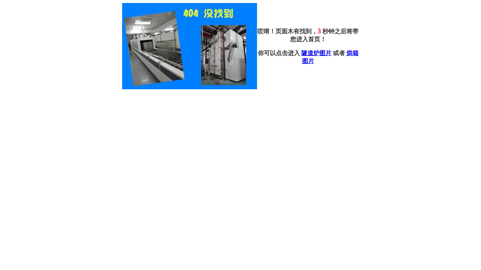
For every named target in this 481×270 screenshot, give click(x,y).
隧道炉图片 (316, 53)
